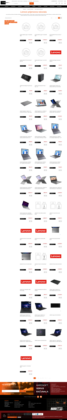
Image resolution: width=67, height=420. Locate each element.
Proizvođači (30, 1)
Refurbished (59, 6)
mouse (6, 23)
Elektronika (52, 6)
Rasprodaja (25, 1)
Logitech (16, 22)
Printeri (34, 6)
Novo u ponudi (20, 1)
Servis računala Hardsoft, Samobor (19, 404)
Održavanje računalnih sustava (18, 405)
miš (8, 23)
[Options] (19, 417)
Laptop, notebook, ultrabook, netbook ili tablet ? (34, 403)
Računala (7, 6)
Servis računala (36, 1)
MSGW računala (30, 405)
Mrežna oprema (27, 6)
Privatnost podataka (17, 403)
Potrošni (40, 6)
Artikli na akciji (14, 1)
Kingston (6, 22)
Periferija (20, 6)
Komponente (13, 6)
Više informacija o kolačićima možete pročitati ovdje (14, 415)
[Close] (12, 417)
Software (46, 6)
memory (9, 22)
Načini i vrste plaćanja (31, 404)
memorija (12, 22)
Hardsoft (42, 388)
